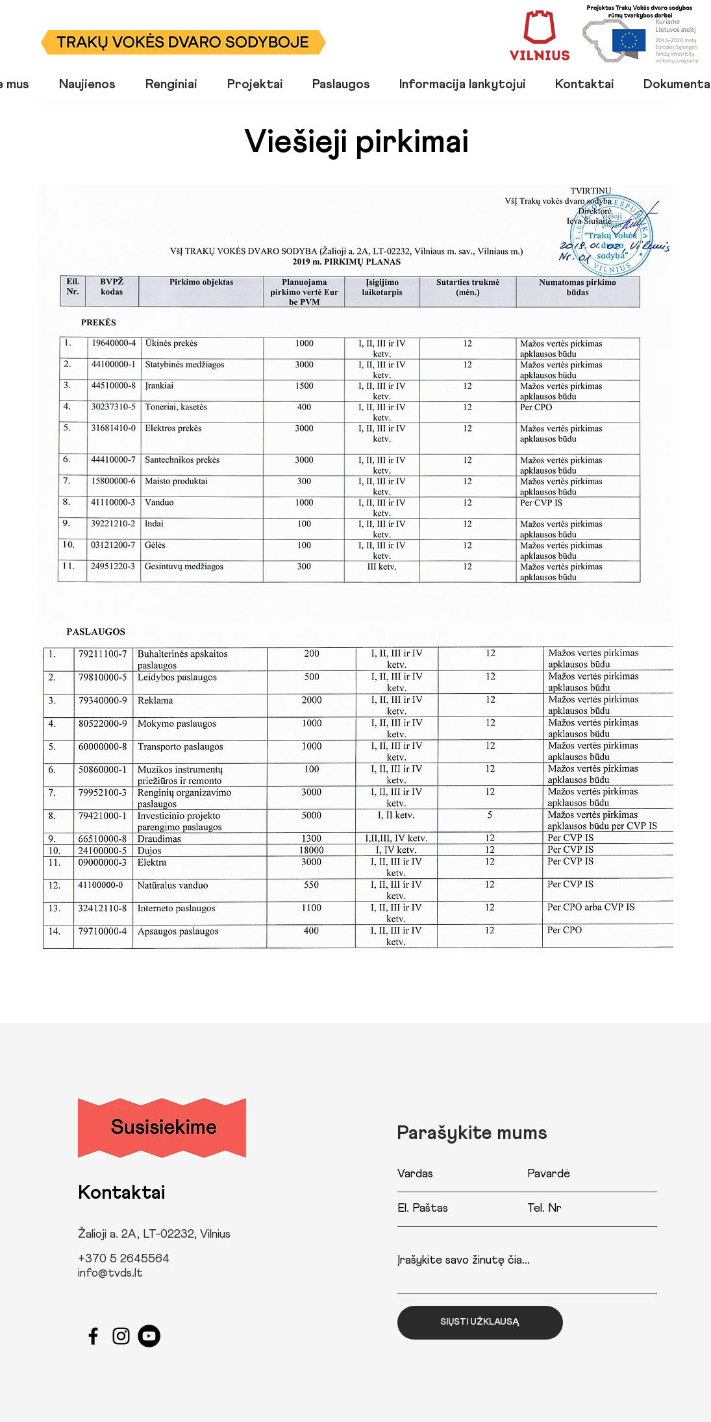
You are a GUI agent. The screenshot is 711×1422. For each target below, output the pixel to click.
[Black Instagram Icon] (121, 1336)
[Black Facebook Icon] (93, 1336)
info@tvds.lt (110, 1273)
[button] (177, 83)
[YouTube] (149, 1336)
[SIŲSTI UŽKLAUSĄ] (480, 1323)
